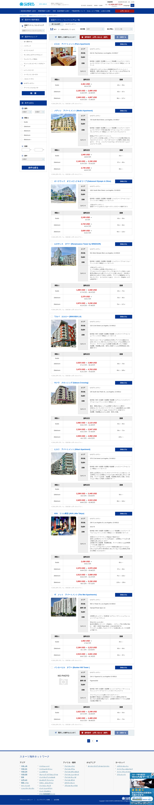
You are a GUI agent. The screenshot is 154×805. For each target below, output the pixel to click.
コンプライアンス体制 (43, 800)
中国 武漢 (24, 774)
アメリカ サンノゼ (70, 777)
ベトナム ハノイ (44, 766)
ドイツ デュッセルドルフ (125, 769)
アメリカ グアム (70, 769)
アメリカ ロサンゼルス (72, 772)
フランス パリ (121, 774)
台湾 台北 (24, 780)
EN (132, 5)
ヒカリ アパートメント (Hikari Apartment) (72, 450)
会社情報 (56, 800)
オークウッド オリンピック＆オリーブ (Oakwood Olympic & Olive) (82, 182)
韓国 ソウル (25, 783)
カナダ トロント (70, 783)
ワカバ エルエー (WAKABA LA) (67, 317)
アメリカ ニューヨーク (72, 774)
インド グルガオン (45, 791)
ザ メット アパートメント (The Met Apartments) (75, 595)
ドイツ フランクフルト (124, 772)
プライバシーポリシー (26, 800)
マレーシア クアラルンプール (48, 774)
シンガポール (43, 772)
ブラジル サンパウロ (71, 786)
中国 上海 (24, 766)
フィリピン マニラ (45, 786)
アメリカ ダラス (70, 780)
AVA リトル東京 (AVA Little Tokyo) (69, 514)
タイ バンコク (25, 786)
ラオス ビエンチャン (46, 783)
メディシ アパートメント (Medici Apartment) (73, 111)
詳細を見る (123, 44)
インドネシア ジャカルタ (47, 777)
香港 (22, 777)
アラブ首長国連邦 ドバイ (47, 794)
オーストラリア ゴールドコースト (98, 766)
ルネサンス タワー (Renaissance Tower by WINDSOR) (77, 244)
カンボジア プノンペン (46, 780)
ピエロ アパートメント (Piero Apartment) (72, 44)
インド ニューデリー (45, 788)
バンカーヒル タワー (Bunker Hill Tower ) (72, 668)
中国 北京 (24, 769)
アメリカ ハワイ (70, 766)
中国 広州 (24, 772)
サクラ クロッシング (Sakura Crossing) (71, 383)
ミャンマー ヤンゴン (27, 788)
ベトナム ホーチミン (45, 769)
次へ (97, 741)
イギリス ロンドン (123, 766)
